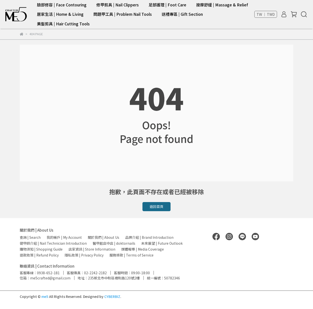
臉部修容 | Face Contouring (62, 4)
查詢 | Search (30, 237)
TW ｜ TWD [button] (266, 14)
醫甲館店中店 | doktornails (114, 243)
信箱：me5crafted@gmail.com (45, 277)
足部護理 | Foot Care (167, 4)
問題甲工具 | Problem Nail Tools (122, 14)
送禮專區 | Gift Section (182, 14)
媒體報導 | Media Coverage (142, 249)
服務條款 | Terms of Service (131, 255)
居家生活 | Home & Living (60, 14)
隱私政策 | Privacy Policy (84, 255)
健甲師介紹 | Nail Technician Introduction (53, 243)
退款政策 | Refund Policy (39, 255)
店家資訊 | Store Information (92, 249)
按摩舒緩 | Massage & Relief (222, 4)
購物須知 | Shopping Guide (41, 249)
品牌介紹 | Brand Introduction (149, 237)
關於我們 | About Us (103, 237)
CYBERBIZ (112, 296)
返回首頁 (156, 206)
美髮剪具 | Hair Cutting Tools (63, 23)
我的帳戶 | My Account (64, 237)
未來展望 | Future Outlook (162, 243)
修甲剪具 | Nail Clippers (117, 4)
